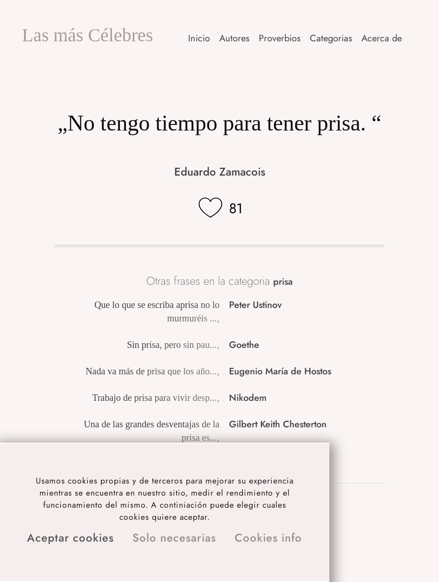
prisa (283, 281)
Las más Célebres (87, 35)
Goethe (244, 345)
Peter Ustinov (255, 305)
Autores (234, 38)
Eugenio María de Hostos (280, 371)
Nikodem (248, 398)
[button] (382, 38)
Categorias (331, 38)
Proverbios (280, 38)
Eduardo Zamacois (219, 171)
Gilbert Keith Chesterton (278, 424)
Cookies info (268, 538)
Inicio (199, 38)
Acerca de (381, 38)
